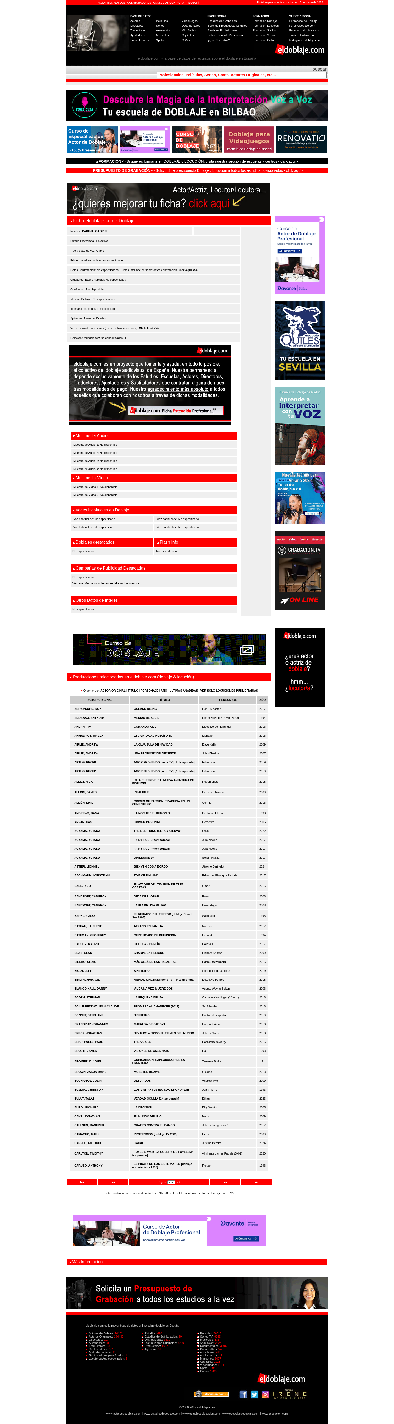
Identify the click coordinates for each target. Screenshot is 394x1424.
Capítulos (188, 35)
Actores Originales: (100, 1336)
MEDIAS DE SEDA (146, 717)
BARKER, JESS (84, 915)
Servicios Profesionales (222, 30)
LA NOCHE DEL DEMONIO (152, 813)
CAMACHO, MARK (87, 1134)
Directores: (95, 1339)
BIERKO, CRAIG (85, 961)
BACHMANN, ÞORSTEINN (92, 875)
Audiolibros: (206, 1352)
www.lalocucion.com (275, 1413)
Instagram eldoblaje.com (305, 40)
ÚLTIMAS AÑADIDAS (184, 690)
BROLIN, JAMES (85, 1050)
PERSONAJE (150, 690)
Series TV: (205, 1336)
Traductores (137, 30)
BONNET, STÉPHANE (88, 1015)
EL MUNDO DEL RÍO (148, 1116)
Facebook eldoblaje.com (304, 30)
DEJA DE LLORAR (146, 896)
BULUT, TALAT (84, 1098)
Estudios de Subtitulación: (160, 1336)
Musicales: (206, 1339)
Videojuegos (189, 21)
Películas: (205, 1333)
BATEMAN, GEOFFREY (90, 935)
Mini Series (189, 30)
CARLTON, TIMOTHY (88, 1153)
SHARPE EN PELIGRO (149, 952)
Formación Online (264, 40)
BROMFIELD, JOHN (87, 1061)
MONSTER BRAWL (147, 1071)
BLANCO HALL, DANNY (90, 988)
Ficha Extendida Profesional (225, 35)
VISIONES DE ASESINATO (152, 1050)
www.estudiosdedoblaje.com (162, 1413)
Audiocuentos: (208, 1355)
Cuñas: (203, 1371)
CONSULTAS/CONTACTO (168, 2)
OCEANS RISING (145, 708)
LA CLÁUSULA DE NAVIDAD (153, 744)
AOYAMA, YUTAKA (87, 830)
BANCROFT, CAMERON (90, 896)
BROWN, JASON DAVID (90, 1071)
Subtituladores (139, 40)
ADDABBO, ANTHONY (89, 717)
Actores (135, 21)
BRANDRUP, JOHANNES (91, 1024)
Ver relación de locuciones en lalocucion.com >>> (106, 583)
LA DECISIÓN (143, 1107)
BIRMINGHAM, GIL (87, 979)
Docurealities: (207, 1349)
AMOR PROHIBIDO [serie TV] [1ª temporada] (164, 762)
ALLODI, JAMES (85, 792)
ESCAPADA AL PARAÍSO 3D (153, 735)
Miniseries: (206, 1358)
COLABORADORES (139, 2)
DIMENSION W (144, 857)
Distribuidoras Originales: (160, 1342)
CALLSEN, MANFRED (89, 1125)
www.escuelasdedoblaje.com (240, 1413)
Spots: (203, 1368)
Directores (136, 25)
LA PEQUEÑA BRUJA (148, 997)
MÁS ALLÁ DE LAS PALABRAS (155, 961)
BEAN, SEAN (83, 952)
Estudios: (149, 1333)
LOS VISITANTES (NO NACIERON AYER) (161, 1089)
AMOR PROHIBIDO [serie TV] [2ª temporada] (164, 771)
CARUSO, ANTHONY (88, 1165)
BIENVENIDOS (116, 2)
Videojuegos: (207, 1364)
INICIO (101, 2)
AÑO (164, 690)
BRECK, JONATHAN (88, 1033)
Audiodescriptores (99, 1352)
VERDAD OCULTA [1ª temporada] (156, 1098)
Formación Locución (266, 25)
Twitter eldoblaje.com (302, 35)
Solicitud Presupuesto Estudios (227, 25)
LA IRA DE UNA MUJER (150, 905)
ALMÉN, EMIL (83, 802)
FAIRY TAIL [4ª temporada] (152, 848)
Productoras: (152, 1346)
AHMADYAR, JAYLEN (89, 735)
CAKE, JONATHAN (87, 1116)
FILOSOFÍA (193, 2)
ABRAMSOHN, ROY (87, 708)
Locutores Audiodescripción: (106, 1358)
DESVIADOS (142, 1080)
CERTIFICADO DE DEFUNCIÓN (155, 935)
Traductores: (96, 1346)
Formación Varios (264, 35)
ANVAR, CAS (83, 822)
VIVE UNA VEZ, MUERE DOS (153, 988)
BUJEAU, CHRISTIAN (88, 1089)
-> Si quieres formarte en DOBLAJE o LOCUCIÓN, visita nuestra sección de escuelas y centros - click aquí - (198, 161)
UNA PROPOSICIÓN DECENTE (155, 753)
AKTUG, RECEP (85, 762)
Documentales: (208, 1346)
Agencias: (150, 1349)
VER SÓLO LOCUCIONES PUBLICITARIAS (229, 690)
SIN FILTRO (142, 970)
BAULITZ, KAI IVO (86, 944)
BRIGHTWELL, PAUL (88, 1042)
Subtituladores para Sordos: (106, 1355)
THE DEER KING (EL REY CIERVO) (157, 830)
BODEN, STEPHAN (87, 997)
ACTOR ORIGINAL (113, 690)
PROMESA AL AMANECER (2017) (156, 1006)
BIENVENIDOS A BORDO (151, 866)
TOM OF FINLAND (146, 875)
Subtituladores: (97, 1349)
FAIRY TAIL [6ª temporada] (152, 839)
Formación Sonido (264, 30)
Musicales (162, 35)
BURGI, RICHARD (86, 1107)
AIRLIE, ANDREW (86, 744)
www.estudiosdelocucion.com (201, 1413)
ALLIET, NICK (83, 781)
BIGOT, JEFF (83, 970)
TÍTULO (133, 690)
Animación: (206, 1342)
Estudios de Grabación (222, 21)
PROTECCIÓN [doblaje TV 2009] (156, 1134)
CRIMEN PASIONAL (147, 822)
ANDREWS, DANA (86, 813)
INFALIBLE (141, 792)
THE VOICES (142, 1042)
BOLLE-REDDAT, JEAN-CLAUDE (96, 1006)
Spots (160, 40)
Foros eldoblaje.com (302, 25)
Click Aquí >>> (188, 270)
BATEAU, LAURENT (88, 926)
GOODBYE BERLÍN (147, 944)
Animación (163, 30)
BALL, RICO (82, 885)
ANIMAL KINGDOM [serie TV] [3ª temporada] (164, 979)
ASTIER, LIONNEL (86, 866)
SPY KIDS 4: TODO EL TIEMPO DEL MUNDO (164, 1033)
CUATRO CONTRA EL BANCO (154, 1125)
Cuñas (186, 40)
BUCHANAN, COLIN (88, 1080)
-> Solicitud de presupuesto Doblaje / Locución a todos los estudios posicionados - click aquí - (197, 170)
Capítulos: (205, 1361)
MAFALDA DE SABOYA (150, 1024)
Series (160, 25)
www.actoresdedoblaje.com (124, 1413)
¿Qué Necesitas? (218, 40)
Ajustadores (137, 35)
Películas (162, 21)
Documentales (191, 25)
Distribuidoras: (153, 1339)
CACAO (139, 1143)
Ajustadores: (96, 1342)
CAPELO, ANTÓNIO (87, 1143)
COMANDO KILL (145, 726)
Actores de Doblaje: (100, 1333)
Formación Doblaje (265, 21)
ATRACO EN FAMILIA (148, 926)
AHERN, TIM (82, 726)
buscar (319, 69)
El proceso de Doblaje (303, 21)
